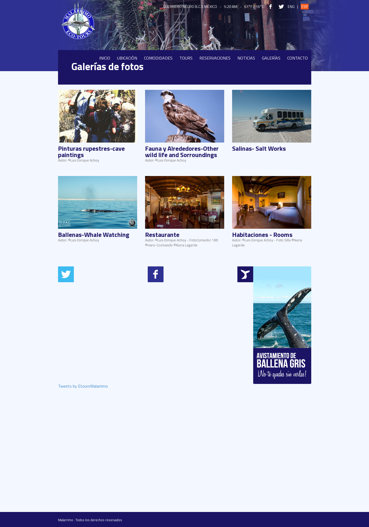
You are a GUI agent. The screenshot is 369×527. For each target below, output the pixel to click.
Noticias (246, 58)
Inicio (104, 58)
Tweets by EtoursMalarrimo (83, 386)
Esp (304, 6)
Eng (291, 6)
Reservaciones (215, 58)
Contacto (297, 58)
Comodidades (158, 58)
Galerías (271, 58)
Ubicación (127, 58)
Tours (186, 58)
